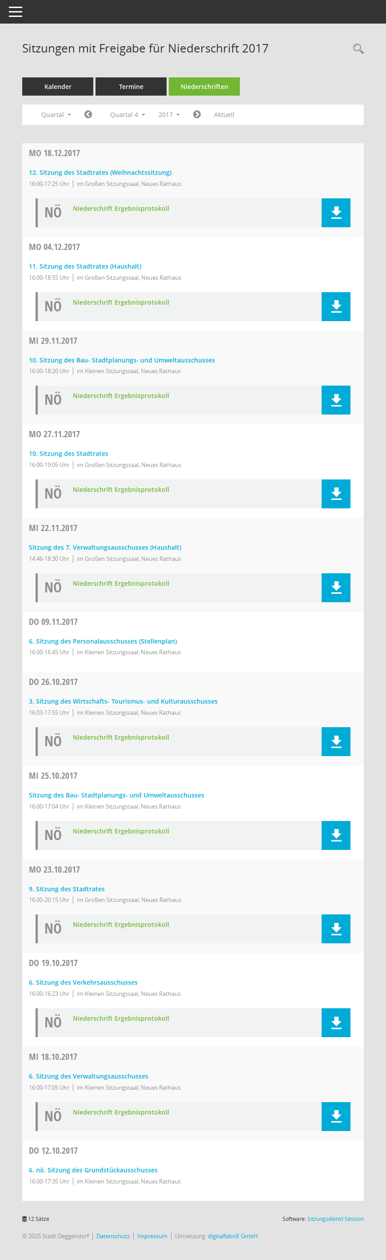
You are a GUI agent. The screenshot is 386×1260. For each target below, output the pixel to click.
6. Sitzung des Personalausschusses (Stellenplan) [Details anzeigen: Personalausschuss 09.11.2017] (103, 641)
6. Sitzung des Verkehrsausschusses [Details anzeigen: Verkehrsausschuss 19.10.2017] (83, 982)
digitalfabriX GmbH (233, 1236)
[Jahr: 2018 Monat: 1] (197, 115)
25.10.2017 (53, 775)
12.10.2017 (53, 1150)
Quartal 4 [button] (127, 114)
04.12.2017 (54, 247)
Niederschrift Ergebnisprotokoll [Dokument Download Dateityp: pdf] (121, 209)
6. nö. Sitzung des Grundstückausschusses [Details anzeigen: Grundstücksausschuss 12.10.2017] (93, 1170)
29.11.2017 (53, 340)
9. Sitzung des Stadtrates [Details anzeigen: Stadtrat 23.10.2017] (67, 889)
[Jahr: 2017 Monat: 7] (88, 115)
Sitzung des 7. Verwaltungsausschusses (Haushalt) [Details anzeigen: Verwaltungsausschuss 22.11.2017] (105, 547)
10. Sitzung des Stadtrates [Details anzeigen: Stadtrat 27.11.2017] (68, 453)
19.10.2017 (53, 963)
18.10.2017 (53, 1057)
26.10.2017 (53, 682)
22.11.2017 (53, 528)
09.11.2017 (53, 622)
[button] (336, 212)
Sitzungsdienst (335, 1219)
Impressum (152, 1236)
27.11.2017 (54, 434)
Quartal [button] (56, 114)
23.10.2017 (54, 869)
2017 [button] (169, 114)
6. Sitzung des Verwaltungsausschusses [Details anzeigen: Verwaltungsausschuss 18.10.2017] (88, 1076)
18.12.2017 (54, 153)
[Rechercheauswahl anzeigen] (356, 49)
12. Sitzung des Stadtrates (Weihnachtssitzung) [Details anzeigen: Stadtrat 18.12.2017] (100, 172)
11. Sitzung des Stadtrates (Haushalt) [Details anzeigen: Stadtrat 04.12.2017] (85, 266)
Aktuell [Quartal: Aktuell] (224, 114)
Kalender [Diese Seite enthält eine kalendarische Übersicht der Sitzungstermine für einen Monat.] (58, 86)
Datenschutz (113, 1236)
